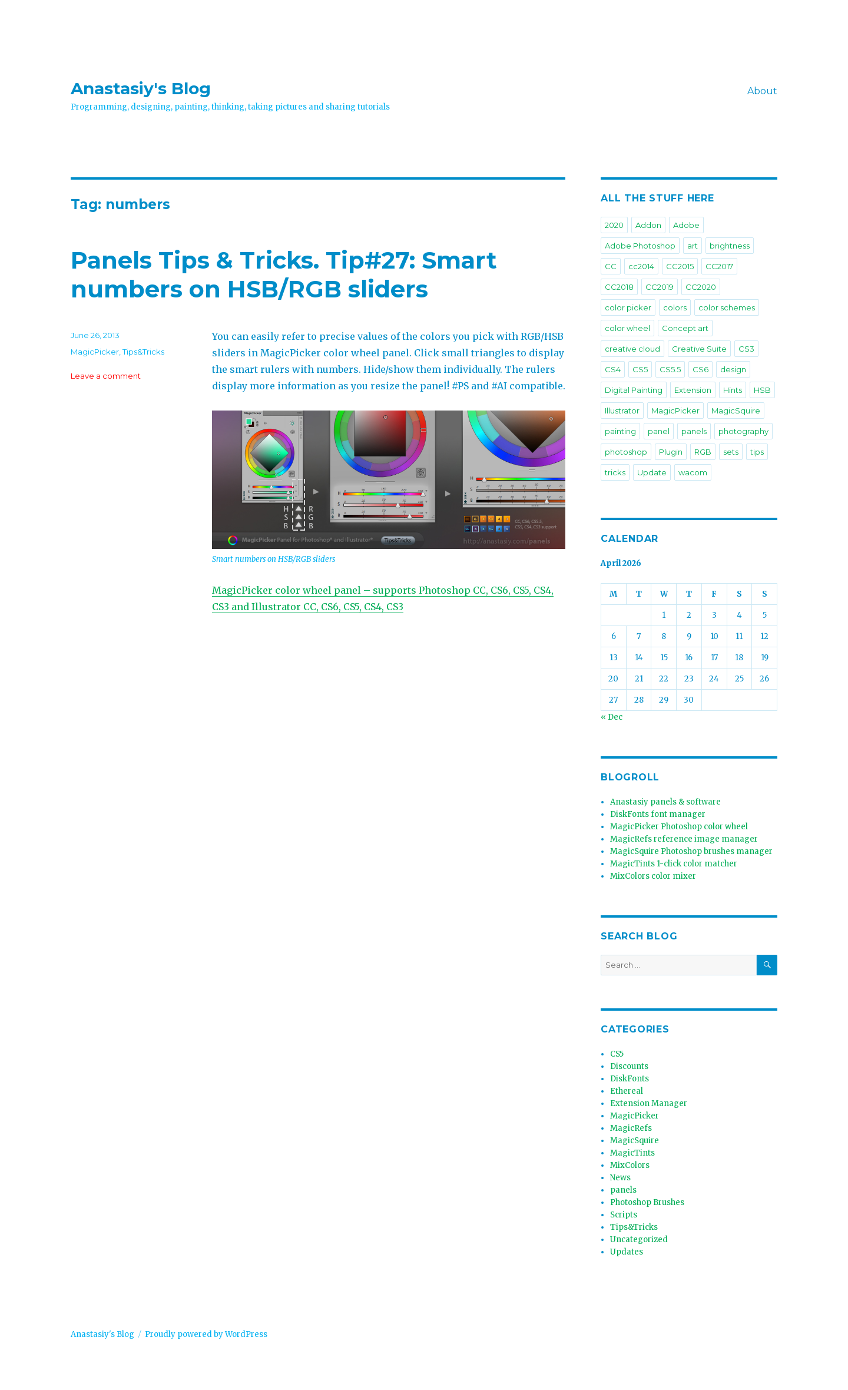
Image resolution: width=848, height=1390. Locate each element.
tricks (615, 472)
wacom (692, 472)
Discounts (629, 1066)
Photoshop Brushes (647, 1202)
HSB (762, 390)
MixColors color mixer (653, 876)
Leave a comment (106, 375)
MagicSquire (735, 410)
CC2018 (619, 287)
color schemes (726, 307)
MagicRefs (631, 1128)
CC (611, 266)
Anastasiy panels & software (665, 802)
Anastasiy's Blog (141, 88)
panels (694, 431)
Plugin (671, 451)
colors (675, 307)
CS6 (700, 369)
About (762, 91)
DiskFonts (629, 1079)
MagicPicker (95, 351)
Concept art (685, 328)
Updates (626, 1252)
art (692, 245)
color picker (628, 307)
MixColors (630, 1165)
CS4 (613, 369)
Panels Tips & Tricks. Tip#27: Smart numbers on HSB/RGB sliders (284, 274)
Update (652, 472)
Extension (692, 390)
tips (757, 451)
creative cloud (632, 348)
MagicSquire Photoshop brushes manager (691, 851)
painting (620, 431)
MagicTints (632, 1153)
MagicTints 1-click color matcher (673, 864)
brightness (730, 245)
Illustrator (622, 410)
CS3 (746, 348)
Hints (732, 390)
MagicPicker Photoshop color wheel (679, 827)
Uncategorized (639, 1240)
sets (730, 451)
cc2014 (641, 266)
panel (659, 431)
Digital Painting (633, 390)
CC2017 (719, 266)
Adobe (686, 225)
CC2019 (659, 287)
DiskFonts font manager (657, 814)
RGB (702, 451)
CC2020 (700, 287)
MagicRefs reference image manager (684, 839)
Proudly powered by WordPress (206, 1334)
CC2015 (680, 266)
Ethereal (626, 1091)
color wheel (627, 328)
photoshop (626, 451)
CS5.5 (670, 369)
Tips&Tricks (143, 351)
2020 (614, 225)
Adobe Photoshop (640, 245)
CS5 (640, 369)
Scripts (623, 1215)
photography (743, 431)
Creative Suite (699, 348)
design (733, 369)
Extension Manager (648, 1103)
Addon (648, 225)
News (620, 1178)
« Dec (611, 717)
